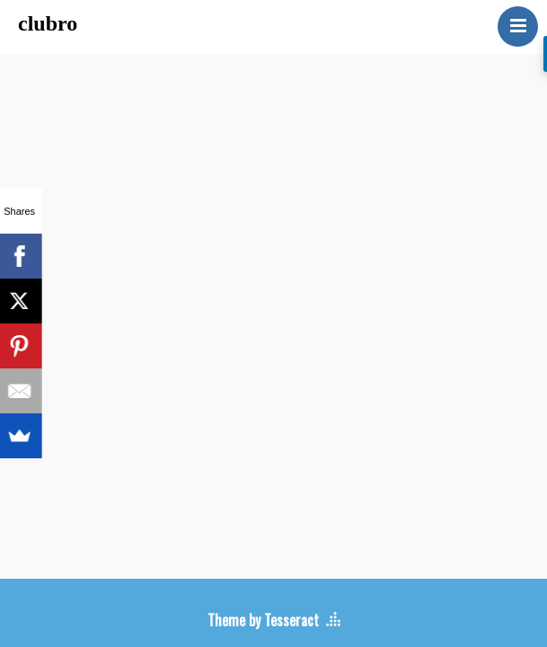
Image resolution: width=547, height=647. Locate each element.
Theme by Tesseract (263, 620)
